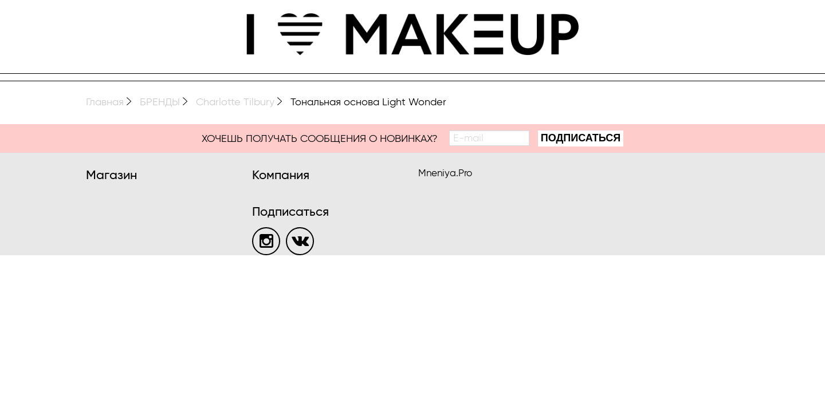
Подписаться (580, 138)
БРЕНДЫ (160, 102)
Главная (105, 102)
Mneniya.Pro (445, 174)
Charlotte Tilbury (235, 102)
